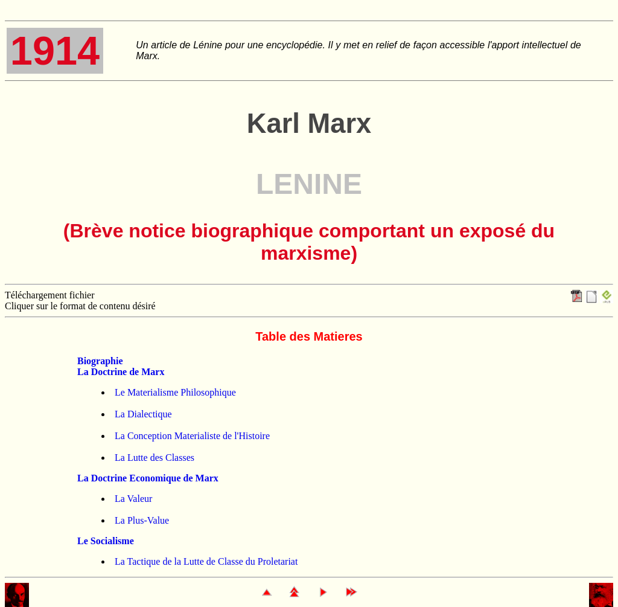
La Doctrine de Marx (120, 372)
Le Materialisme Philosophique (175, 392)
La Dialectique (143, 414)
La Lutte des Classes (154, 457)
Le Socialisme (105, 541)
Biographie (100, 361)
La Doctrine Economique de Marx (147, 478)
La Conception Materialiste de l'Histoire (192, 436)
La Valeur (133, 498)
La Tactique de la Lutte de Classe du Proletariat (206, 561)
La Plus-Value (142, 520)
